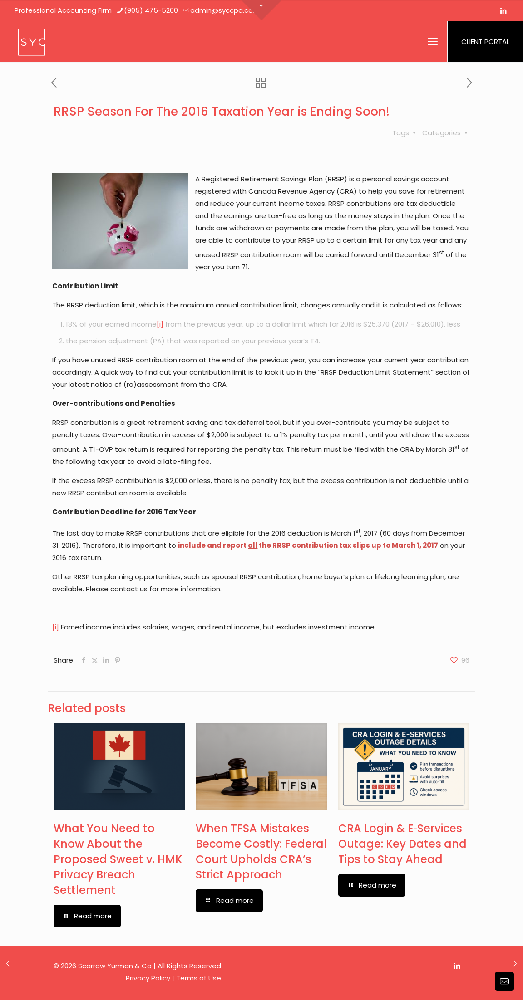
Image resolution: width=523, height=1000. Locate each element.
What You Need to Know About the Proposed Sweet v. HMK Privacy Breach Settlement (118, 859)
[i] (160, 324)
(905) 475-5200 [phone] (151, 10)
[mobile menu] (432, 41)
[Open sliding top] (261, 10)
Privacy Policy (148, 978)
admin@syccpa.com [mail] (225, 10)
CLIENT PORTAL (485, 41)
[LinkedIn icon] (503, 10)
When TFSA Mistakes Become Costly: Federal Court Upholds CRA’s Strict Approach (261, 851)
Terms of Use (198, 978)
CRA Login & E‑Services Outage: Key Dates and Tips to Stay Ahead (402, 844)
